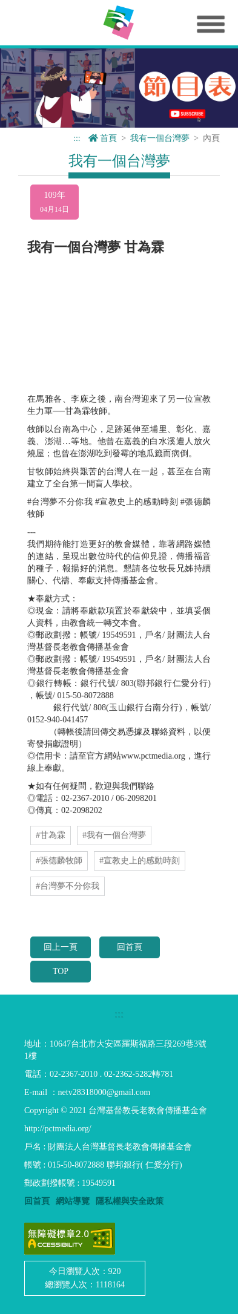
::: (77, 138)
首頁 (102, 138)
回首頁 (129, 947)
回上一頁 (61, 947)
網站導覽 (73, 1201)
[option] (119, 88)
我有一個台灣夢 (160, 138)
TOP (60, 971)
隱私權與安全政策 (130, 1201)
